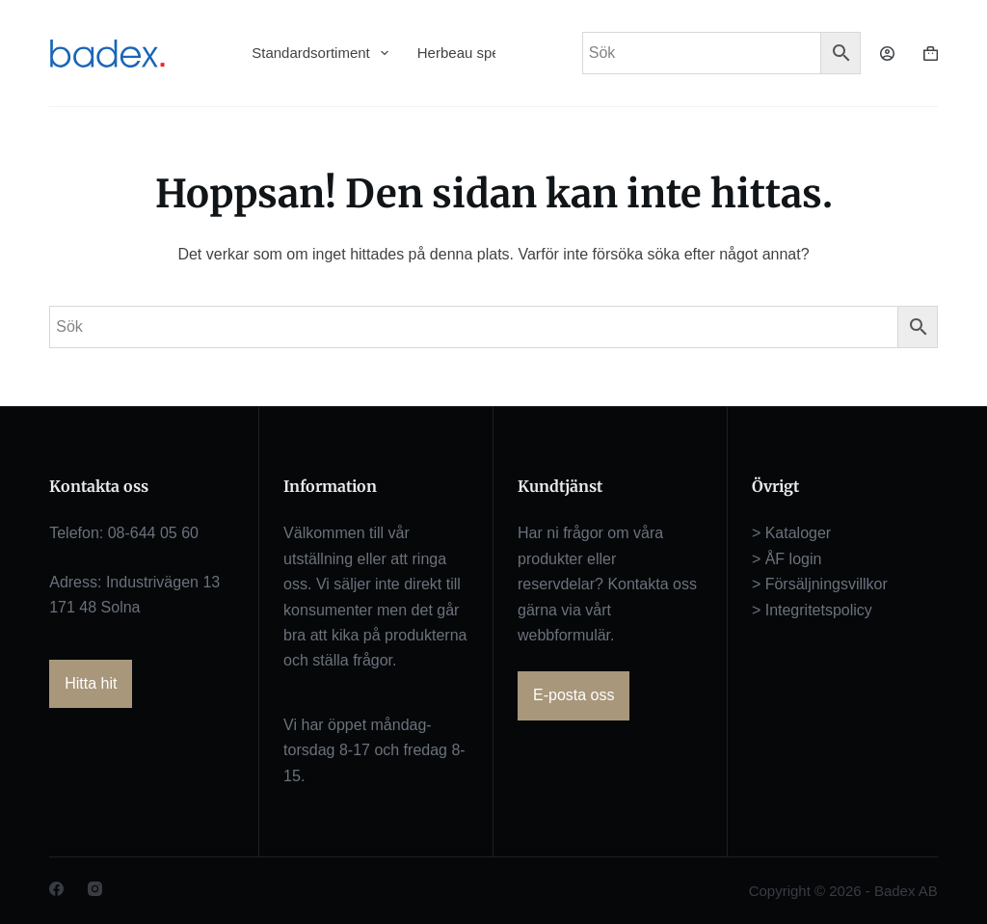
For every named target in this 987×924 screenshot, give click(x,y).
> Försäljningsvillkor (820, 584)
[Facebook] (56, 889)
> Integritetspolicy (812, 610)
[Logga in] (887, 53)
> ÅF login (786, 559)
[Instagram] (95, 889)
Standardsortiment (320, 53)
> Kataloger (791, 533)
